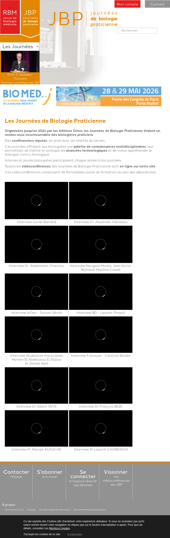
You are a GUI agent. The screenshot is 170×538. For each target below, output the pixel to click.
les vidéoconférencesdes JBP (116, 478)
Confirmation (74, 534)
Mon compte (127, 4)
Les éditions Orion (14, 509)
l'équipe (16, 474)
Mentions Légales (59, 528)
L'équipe (31, 509)
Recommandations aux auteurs (90, 509)
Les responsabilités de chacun (55, 509)
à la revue (49, 474)
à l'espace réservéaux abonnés (83, 478)
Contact (157, 4)
